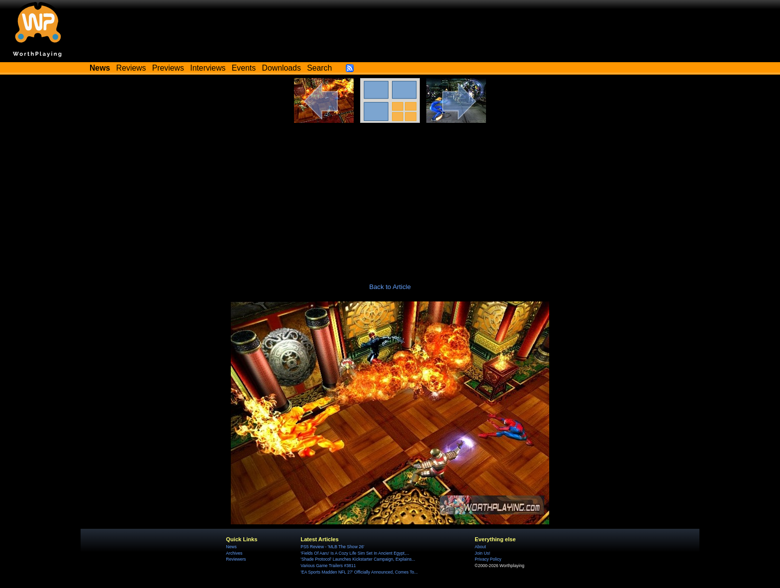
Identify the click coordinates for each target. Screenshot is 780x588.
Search (319, 68)
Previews (168, 68)
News (231, 546)
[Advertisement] (390, 197)
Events (244, 68)
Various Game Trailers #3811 (328, 565)
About (480, 546)
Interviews (207, 68)
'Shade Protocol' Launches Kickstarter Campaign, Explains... (357, 559)
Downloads (281, 68)
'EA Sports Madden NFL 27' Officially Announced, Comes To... (358, 572)
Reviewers (236, 559)
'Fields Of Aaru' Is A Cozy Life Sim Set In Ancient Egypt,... (354, 553)
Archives (234, 553)
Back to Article (390, 287)
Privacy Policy (488, 559)
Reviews (131, 68)
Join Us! (482, 553)
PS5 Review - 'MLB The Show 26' (332, 546)
